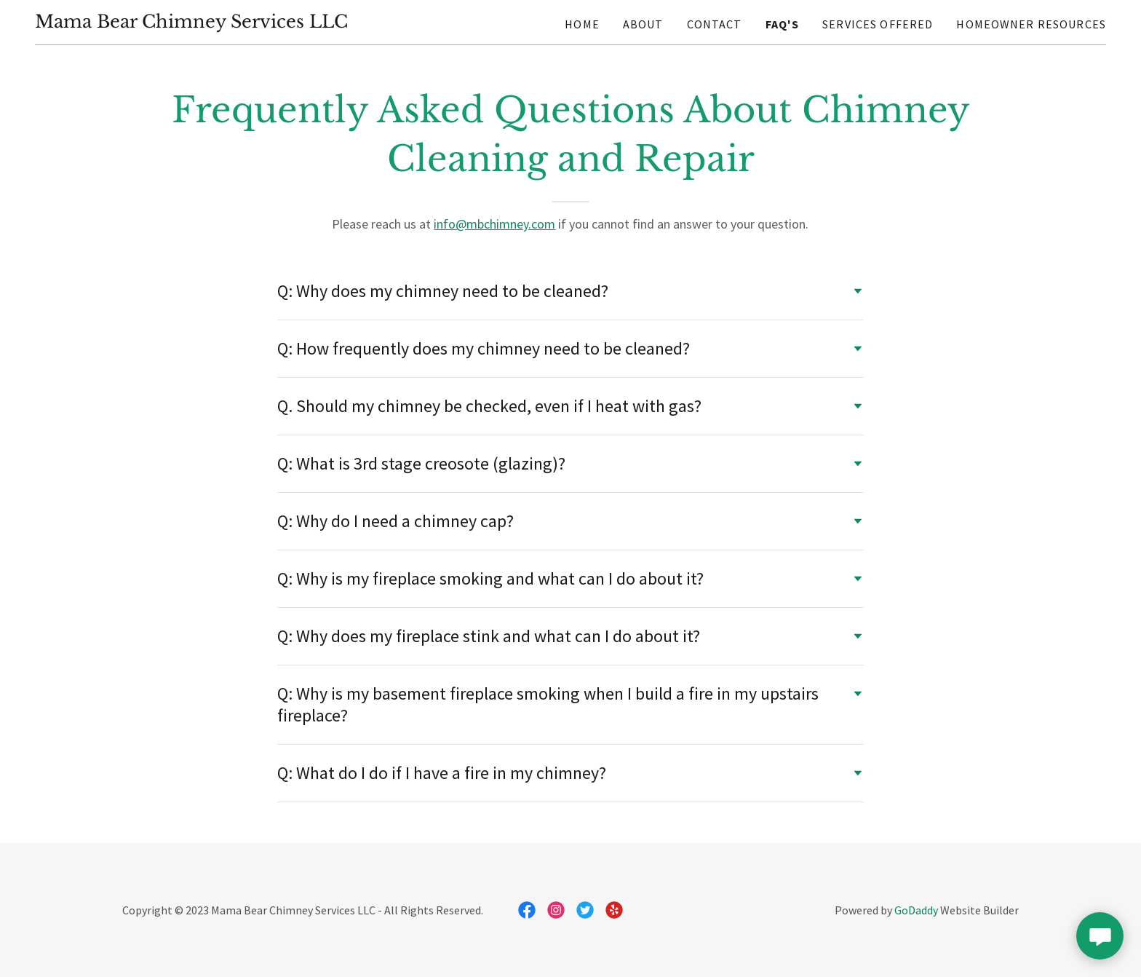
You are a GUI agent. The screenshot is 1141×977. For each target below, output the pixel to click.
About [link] (643, 24)
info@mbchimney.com (494, 223)
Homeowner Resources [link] (1031, 24)
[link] (191, 23)
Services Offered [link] (877, 24)
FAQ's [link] (783, 24)
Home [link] (582, 24)
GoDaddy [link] (916, 910)
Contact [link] (714, 24)
